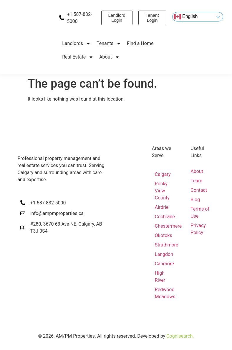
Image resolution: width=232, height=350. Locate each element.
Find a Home (140, 43)
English (186, 16)
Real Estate (77, 57)
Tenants (109, 43)
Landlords (76, 43)
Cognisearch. (180, 336)
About (109, 57)
